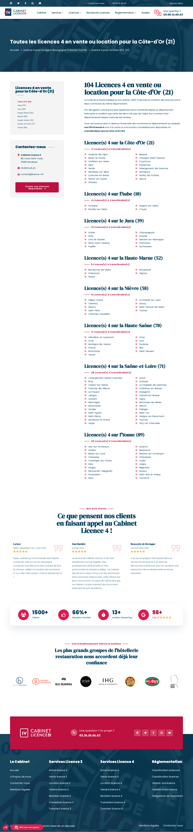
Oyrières (143, 344)
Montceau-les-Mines (150, 402)
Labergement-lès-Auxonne (153, 168)
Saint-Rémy (94, 416)
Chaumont (94, 273)
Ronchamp (94, 351)
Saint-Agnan (95, 412)
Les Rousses (145, 246)
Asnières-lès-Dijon (98, 154)
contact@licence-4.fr (32, 174)
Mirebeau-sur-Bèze (98, 171)
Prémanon (144, 243)
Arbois (91, 232)
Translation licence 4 (112, 802)
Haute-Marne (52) (26, 113)
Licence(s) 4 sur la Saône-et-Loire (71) (125, 366)
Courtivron (145, 161)
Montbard (144, 171)
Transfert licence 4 (111, 809)
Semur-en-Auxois (97, 178)
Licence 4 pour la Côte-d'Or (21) (110, 50)
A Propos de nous (20, 776)
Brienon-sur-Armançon (151, 453)
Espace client (176, 3)
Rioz (141, 347)
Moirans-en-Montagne (151, 239)
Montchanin (94, 405)
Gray (91, 340)
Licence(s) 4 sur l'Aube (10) (113, 194)
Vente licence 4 (109, 776)
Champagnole (146, 232)
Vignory (143, 273)
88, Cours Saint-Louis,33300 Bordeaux (32, 158)
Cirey (142, 337)
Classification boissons (166, 770)
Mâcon (142, 405)
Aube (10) (22, 105)
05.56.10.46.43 (119, 3)
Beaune (143, 154)
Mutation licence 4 (111, 796)
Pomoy (92, 347)
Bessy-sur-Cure (96, 453)
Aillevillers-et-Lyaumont (101, 337)
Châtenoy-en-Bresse (150, 388)
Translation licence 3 (61, 802)
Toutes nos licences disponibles (37, 187)
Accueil (14, 50)
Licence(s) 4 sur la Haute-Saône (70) (123, 325)
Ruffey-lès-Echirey (149, 175)
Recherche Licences (98, 12)
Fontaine (93, 205)
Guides (145, 12)
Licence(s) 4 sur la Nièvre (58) (116, 288)
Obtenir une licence (163, 783)
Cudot (142, 460)
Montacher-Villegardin (100, 471)
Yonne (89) (22, 127)
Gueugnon (144, 391)
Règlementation (124, 12)
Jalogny (92, 395)
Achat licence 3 (58, 770)
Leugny (92, 467)
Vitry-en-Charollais (149, 423)
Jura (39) (22, 109)
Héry (90, 464)
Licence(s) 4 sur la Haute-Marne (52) (123, 258)
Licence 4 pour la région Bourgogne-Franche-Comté (55, 50)
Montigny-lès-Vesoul (99, 344)
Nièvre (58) (22, 116)
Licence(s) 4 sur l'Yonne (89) (114, 434)
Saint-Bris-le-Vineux (150, 474)
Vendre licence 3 (59, 789)
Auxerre (143, 446)
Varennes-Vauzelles (99, 313)
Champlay (93, 457)
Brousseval (145, 269)
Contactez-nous (96, 3)
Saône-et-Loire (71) (26, 124)
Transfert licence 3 (60, 809)
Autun (142, 378)
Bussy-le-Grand (96, 157)
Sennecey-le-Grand (99, 419)
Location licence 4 (111, 783)
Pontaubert (94, 474)
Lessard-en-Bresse (149, 395)
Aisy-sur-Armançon (98, 446)
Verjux (91, 423)
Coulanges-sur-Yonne (100, 460)
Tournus (143, 419)
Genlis (91, 168)
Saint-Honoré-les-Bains (151, 307)
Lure (141, 340)
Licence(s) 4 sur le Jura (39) (114, 220)
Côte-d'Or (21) (24, 101)
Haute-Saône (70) (26, 120)
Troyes (142, 209)
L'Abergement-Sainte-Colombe (105, 378)
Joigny (142, 464)
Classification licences (165, 776)
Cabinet (41, 12)
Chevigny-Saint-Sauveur (152, 157)
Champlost (145, 457)
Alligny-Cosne (95, 300)
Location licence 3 (59, 783)
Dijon (90, 164)
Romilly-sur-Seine (97, 209)
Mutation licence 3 (60, 796)
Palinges (143, 409)
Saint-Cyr (144, 412)
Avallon (92, 450)
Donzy (142, 303)
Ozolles (92, 409)
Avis (154, 617)
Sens (90, 478)
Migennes (144, 467)
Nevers (92, 307)
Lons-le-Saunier (96, 239)
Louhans (92, 398)
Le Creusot (94, 391)
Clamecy (93, 303)
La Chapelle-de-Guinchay (153, 384)
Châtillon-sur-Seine (98, 161)
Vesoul (91, 354)
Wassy (91, 276)
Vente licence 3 (58, 776)
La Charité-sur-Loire (150, 300)
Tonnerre (144, 478)
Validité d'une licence (164, 789)
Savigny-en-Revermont (151, 416)
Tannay (143, 310)
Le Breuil (143, 381)
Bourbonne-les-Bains (99, 269)
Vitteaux (92, 182)
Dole (90, 236)
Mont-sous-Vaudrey (99, 243)
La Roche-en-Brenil (98, 175)
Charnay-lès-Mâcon (99, 388)
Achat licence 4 (109, 770)
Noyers (143, 471)
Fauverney (144, 164)
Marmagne (94, 402)
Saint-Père (94, 310)
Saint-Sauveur (146, 351)
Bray (90, 381)
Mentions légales (20, 789)
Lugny (142, 398)
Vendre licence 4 (110, 789)
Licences (74, 12)
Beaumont (144, 450)
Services (56, 12)
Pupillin (92, 246)
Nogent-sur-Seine (148, 205)
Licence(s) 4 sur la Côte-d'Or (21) (119, 142)
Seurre (142, 178)
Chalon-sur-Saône (98, 384)
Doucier (143, 236)
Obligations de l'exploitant (167, 796)
